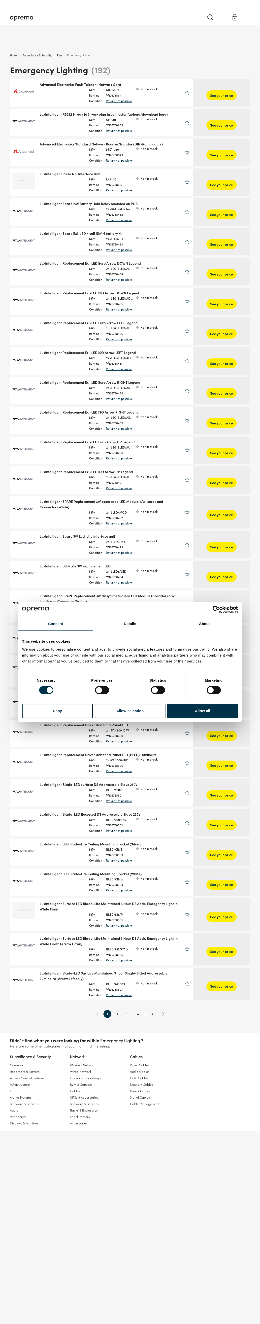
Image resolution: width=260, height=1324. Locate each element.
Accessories (78, 1207)
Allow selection (130, 711)
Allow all (202, 711)
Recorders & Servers (24, 1155)
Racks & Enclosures (84, 1194)
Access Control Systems (27, 1162)
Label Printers (80, 1201)
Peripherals (18, 1201)
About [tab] (204, 624)
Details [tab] (130, 624)
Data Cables (139, 1162)
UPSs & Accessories (84, 1181)
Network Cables (141, 1168)
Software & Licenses (24, 1188)
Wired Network (81, 1155)
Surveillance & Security (27, 42)
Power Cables (140, 1175)
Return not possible (145, 101)
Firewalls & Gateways (85, 1162)
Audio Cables (139, 1155)
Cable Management (144, 1188)
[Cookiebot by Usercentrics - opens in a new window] (216, 609)
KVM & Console (81, 1168)
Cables (81, 42)
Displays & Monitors (24, 1207)
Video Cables (139, 1149)
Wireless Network (82, 1149)
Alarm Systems (21, 1181)
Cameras (17, 1149)
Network (60, 42)
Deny (57, 711)
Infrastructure (20, 1168)
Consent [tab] (55, 624)
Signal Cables (140, 1181)
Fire (12, 1175)
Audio (14, 1194)
